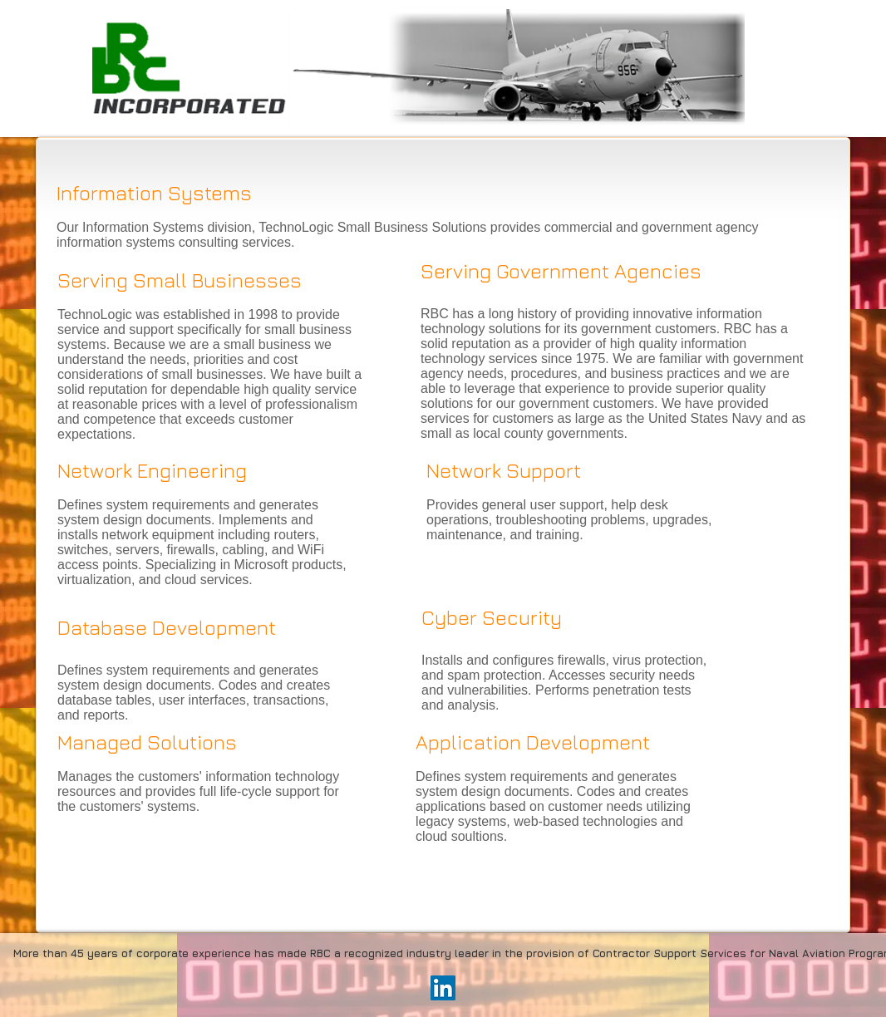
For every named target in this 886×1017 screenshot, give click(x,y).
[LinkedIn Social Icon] (443, 987)
